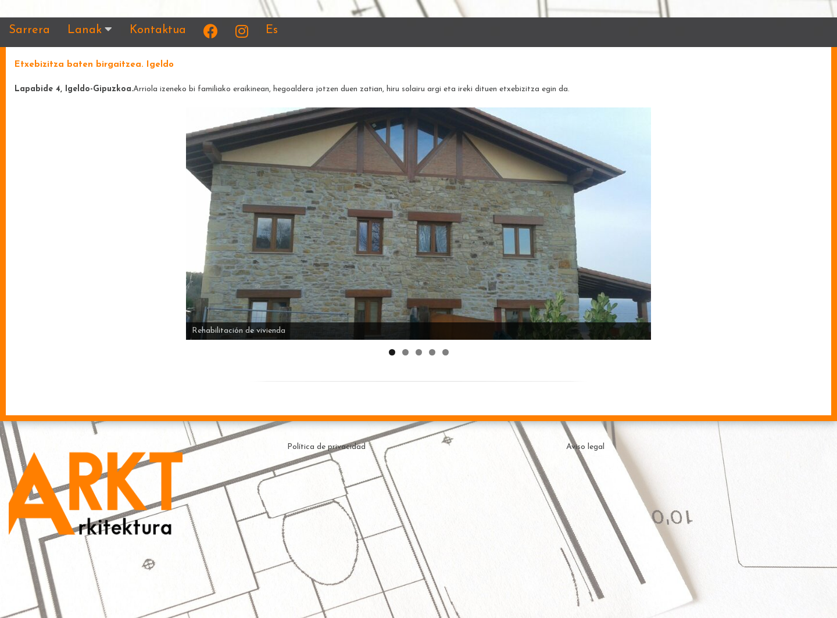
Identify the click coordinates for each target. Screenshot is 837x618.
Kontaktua (158, 30)
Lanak (84, 30)
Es (272, 30)
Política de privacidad (326, 447)
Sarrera (29, 30)
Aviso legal (585, 447)
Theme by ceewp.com (437, 597)
